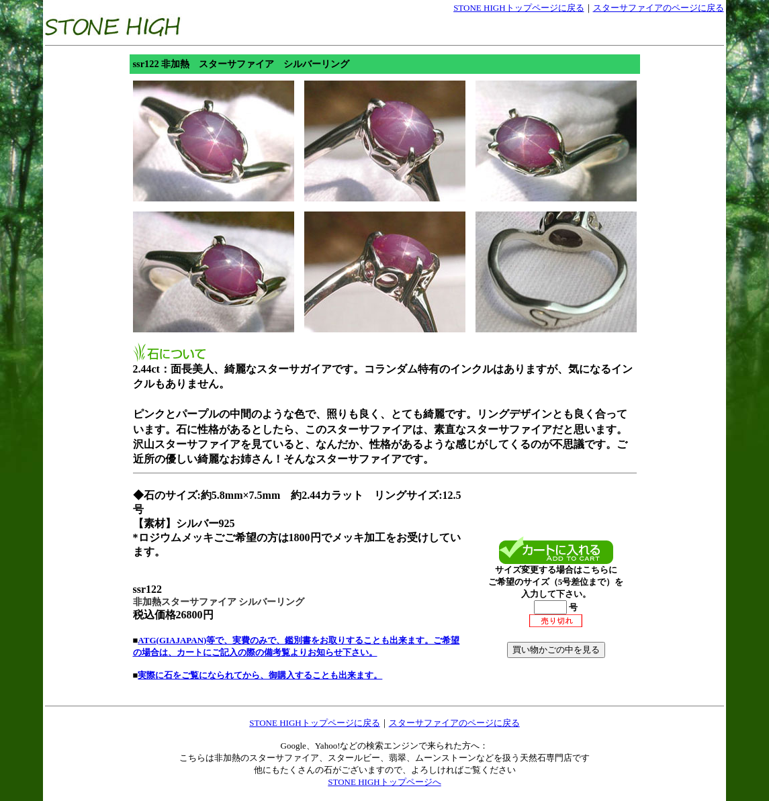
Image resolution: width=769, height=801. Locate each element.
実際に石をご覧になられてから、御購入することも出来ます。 (260, 675)
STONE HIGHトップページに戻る (518, 8)
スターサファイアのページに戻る (658, 8)
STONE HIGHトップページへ (384, 782)
